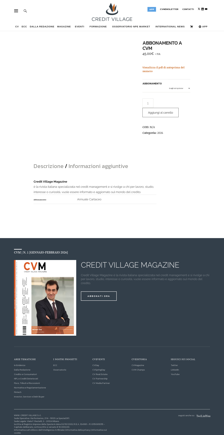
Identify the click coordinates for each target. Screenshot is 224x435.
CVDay (95, 356)
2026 (160, 133)
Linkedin (175, 361)
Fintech (17, 383)
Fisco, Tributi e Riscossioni (27, 374)
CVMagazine (138, 356)
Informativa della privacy (78, 421)
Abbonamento (152, 83)
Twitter (174, 356)
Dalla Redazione (42, 26)
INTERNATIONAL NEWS (170, 26)
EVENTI (79, 26)
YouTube (175, 365)
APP (203, 26)
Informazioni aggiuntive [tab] (98, 157)
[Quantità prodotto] (147, 103)
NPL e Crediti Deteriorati (26, 370)
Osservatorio (59, 361)
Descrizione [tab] (49, 157)
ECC (24, 26)
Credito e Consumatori (25, 365)
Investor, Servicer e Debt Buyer (29, 388)
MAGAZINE (64, 26)
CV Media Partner (101, 374)
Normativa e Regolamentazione (30, 379)
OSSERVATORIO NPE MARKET (131, 26)
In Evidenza (19, 356)
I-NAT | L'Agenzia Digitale (51, 427)
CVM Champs (138, 361)
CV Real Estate (99, 365)
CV (17, 26)
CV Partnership (99, 370)
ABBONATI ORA (98, 287)
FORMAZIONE (98, 26)
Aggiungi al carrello (161, 112)
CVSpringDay (98, 361)
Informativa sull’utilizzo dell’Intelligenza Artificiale (39, 421)
